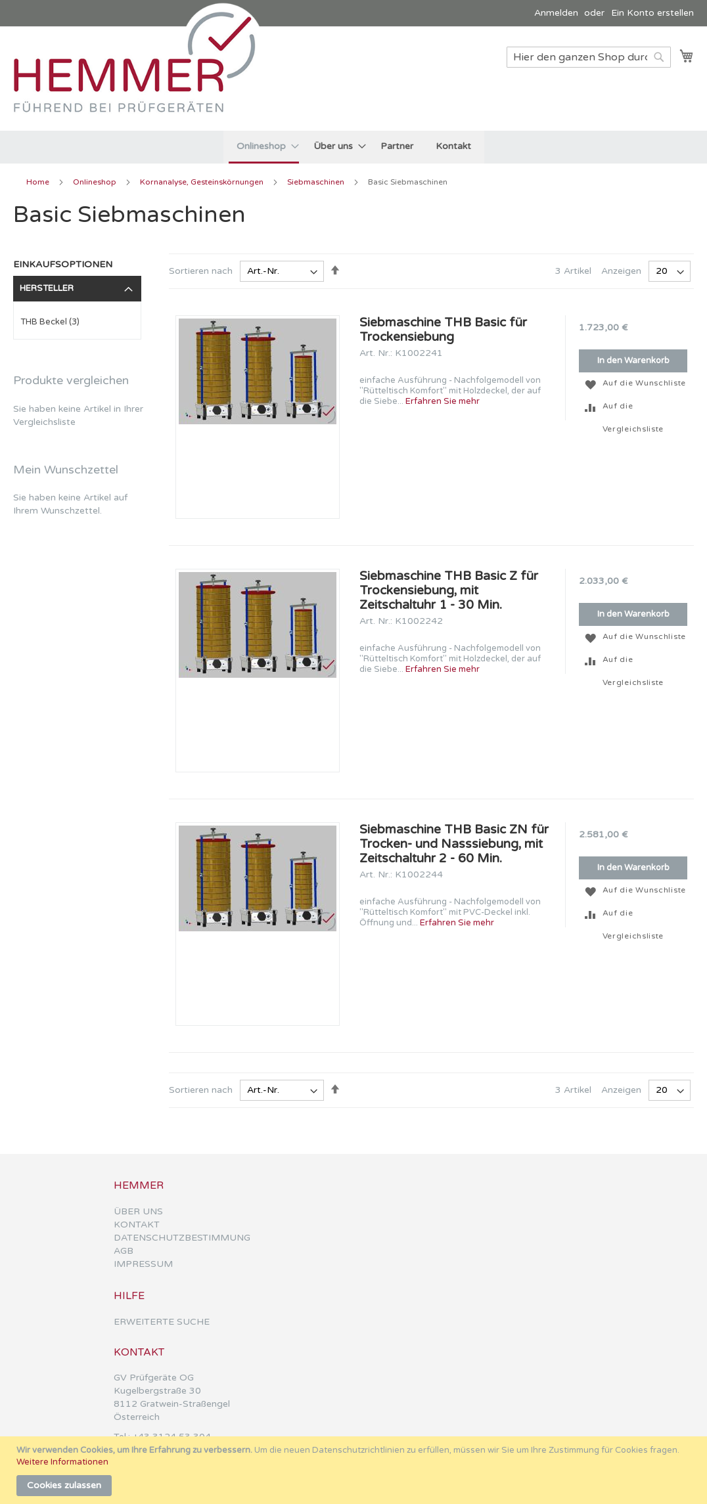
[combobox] (589, 57)
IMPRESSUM (143, 1264)
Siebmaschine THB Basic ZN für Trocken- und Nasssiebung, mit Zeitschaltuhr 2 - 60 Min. (454, 844)
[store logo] (141, 77)
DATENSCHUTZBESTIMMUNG (182, 1237)
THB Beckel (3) (50, 322)
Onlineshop (95, 182)
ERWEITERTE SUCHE (162, 1321)
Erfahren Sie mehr (442, 401)
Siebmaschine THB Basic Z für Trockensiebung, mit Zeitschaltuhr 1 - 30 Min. (448, 590)
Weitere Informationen (62, 1462)
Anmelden (556, 12)
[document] (355, 1470)
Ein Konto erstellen (652, 12)
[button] (590, 383)
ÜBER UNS (138, 1211)
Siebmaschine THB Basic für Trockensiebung (443, 329)
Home (38, 182)
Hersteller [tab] (47, 288)
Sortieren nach (201, 270)
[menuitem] (264, 147)
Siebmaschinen (316, 182)
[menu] (353, 147)
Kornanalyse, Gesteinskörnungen (202, 182)
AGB (123, 1250)
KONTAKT (137, 1224)
